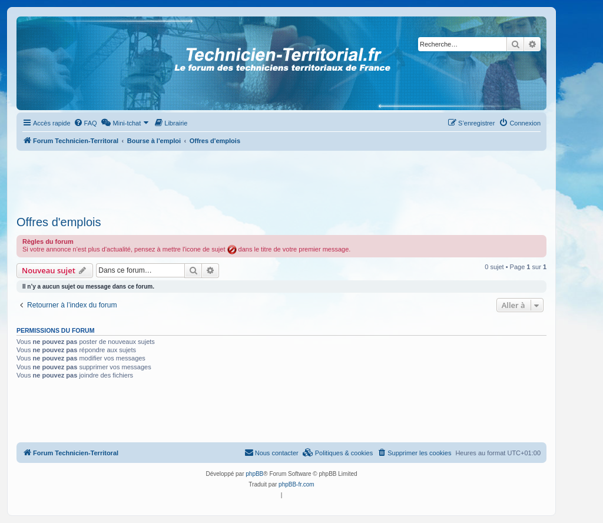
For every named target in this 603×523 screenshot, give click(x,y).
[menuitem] (85, 123)
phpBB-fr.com (296, 484)
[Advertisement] (281, 179)
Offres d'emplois (58, 222)
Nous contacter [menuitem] (271, 452)
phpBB (254, 474)
